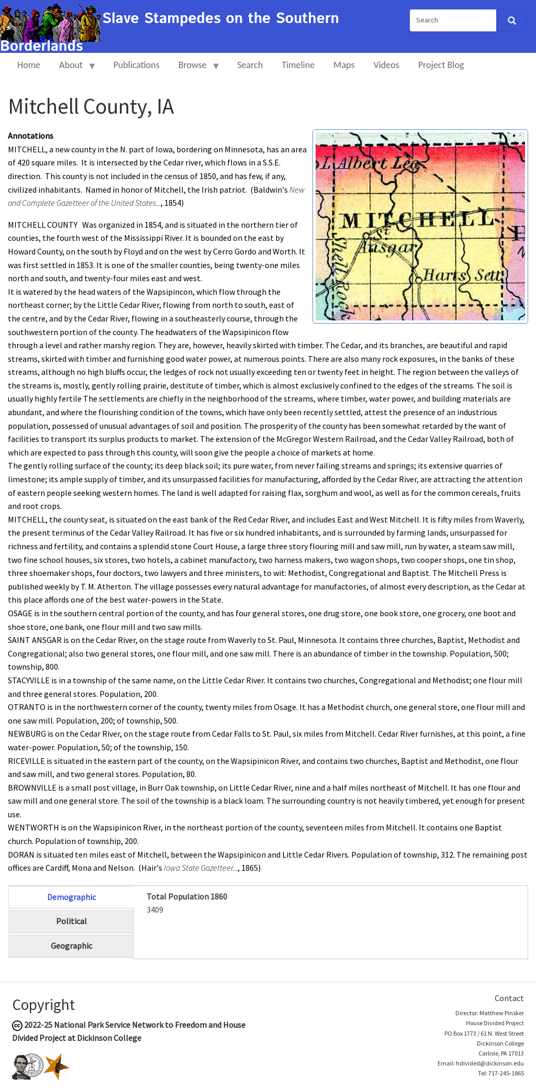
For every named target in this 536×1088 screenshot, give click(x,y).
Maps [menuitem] (343, 65)
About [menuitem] (73, 69)
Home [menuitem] (28, 65)
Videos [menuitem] (386, 65)
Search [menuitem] (250, 65)
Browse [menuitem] (195, 69)
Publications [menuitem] (136, 65)
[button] (420, 225)
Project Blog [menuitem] (441, 65)
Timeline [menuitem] (298, 65)
